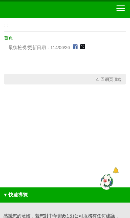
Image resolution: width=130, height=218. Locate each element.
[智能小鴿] (105, 182)
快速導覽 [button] (15, 194)
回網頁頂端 (111, 79)
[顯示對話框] (115, 170)
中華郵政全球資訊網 (38, 10)
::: (2, 20)
